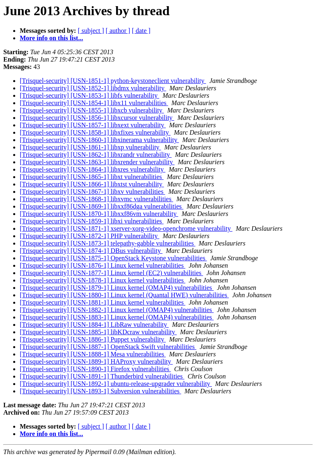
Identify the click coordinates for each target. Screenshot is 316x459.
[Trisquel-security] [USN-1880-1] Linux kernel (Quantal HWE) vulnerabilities (124, 294)
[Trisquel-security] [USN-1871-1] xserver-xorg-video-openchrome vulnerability (126, 228)
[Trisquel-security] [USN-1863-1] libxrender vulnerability (97, 161)
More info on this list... (51, 37)
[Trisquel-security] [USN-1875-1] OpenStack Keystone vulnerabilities (113, 258)
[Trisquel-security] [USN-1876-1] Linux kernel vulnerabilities (102, 265)
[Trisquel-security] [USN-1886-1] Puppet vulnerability (93, 339)
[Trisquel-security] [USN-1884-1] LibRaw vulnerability (94, 324)
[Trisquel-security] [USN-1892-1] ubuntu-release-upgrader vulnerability (116, 383)
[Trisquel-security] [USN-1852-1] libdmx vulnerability (93, 88)
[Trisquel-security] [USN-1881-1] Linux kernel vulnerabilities (102, 302)
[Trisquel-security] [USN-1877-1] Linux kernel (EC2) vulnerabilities (111, 272)
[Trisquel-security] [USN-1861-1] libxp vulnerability (90, 147)
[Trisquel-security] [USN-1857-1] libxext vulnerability (93, 125)
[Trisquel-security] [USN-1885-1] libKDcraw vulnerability (98, 331)
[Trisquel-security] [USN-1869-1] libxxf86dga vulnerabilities (102, 206)
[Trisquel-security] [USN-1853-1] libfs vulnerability (89, 95)
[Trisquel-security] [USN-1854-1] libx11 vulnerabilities (94, 102)
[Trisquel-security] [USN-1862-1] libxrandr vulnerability (96, 154)
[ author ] (118, 30)
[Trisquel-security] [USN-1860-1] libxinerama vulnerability (99, 139)
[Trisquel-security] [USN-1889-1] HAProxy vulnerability (96, 361)
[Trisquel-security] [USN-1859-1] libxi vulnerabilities (92, 221)
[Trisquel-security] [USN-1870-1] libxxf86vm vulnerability (99, 213)
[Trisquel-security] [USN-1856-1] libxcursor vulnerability (97, 117)
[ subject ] (91, 30)
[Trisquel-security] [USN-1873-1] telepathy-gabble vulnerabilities (107, 243)
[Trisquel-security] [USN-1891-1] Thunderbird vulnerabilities (102, 376)
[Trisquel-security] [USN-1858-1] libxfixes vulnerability (95, 132)
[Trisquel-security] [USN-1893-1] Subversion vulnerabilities (100, 391)
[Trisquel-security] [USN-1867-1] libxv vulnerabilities (92, 191)
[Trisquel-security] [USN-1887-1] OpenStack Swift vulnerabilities (108, 346)
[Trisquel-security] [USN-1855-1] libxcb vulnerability (92, 110)
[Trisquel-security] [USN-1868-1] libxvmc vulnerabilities (96, 198)
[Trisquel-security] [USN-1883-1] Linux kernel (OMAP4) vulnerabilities (117, 317)
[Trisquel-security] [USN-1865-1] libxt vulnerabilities (92, 176)
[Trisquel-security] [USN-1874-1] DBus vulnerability (91, 250)
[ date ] (141, 30)
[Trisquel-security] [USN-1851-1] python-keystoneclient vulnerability (113, 80)
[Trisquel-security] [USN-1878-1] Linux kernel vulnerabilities (102, 280)
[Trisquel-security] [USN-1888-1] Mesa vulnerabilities (93, 354)
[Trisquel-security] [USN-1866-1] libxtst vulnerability (92, 184)
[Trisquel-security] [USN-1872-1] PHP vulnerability (89, 235)
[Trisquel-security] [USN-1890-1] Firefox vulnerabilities (95, 368)
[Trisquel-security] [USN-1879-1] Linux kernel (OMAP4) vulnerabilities (117, 287)
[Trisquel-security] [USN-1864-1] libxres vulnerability (92, 169)
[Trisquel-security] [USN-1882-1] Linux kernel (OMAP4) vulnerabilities (117, 309)
